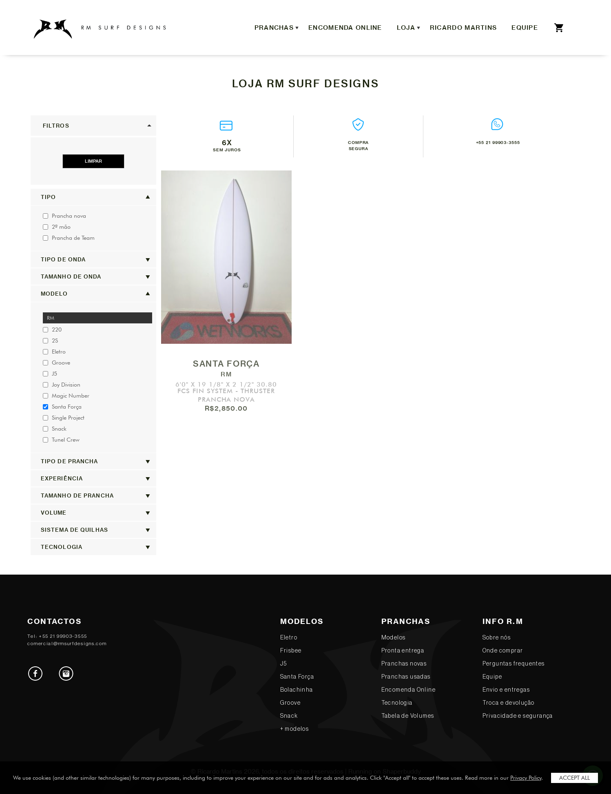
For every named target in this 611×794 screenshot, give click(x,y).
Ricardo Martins (463, 27)
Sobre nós (497, 638)
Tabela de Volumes (407, 716)
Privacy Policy (525, 777)
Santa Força (62, 406)
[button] (94, 125)
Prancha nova (64, 215)
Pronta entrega (403, 651)
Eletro (54, 351)
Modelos (393, 638)
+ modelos (294, 729)
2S (50, 340)
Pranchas (278, 28)
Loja (409, 28)
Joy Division (61, 384)
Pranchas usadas (406, 677)
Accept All (574, 777)
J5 (50, 373)
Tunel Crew (61, 439)
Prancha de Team (69, 237)
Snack (54, 428)
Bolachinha (296, 690)
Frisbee (291, 651)
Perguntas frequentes (514, 664)
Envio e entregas (506, 690)
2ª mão (57, 226)
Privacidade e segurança (518, 716)
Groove (56, 362)
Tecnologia (397, 703)
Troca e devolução (509, 703)
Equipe (524, 27)
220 (52, 329)
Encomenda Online (345, 27)
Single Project (63, 417)
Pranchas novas (404, 664)
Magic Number (66, 395)
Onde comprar (503, 651)
